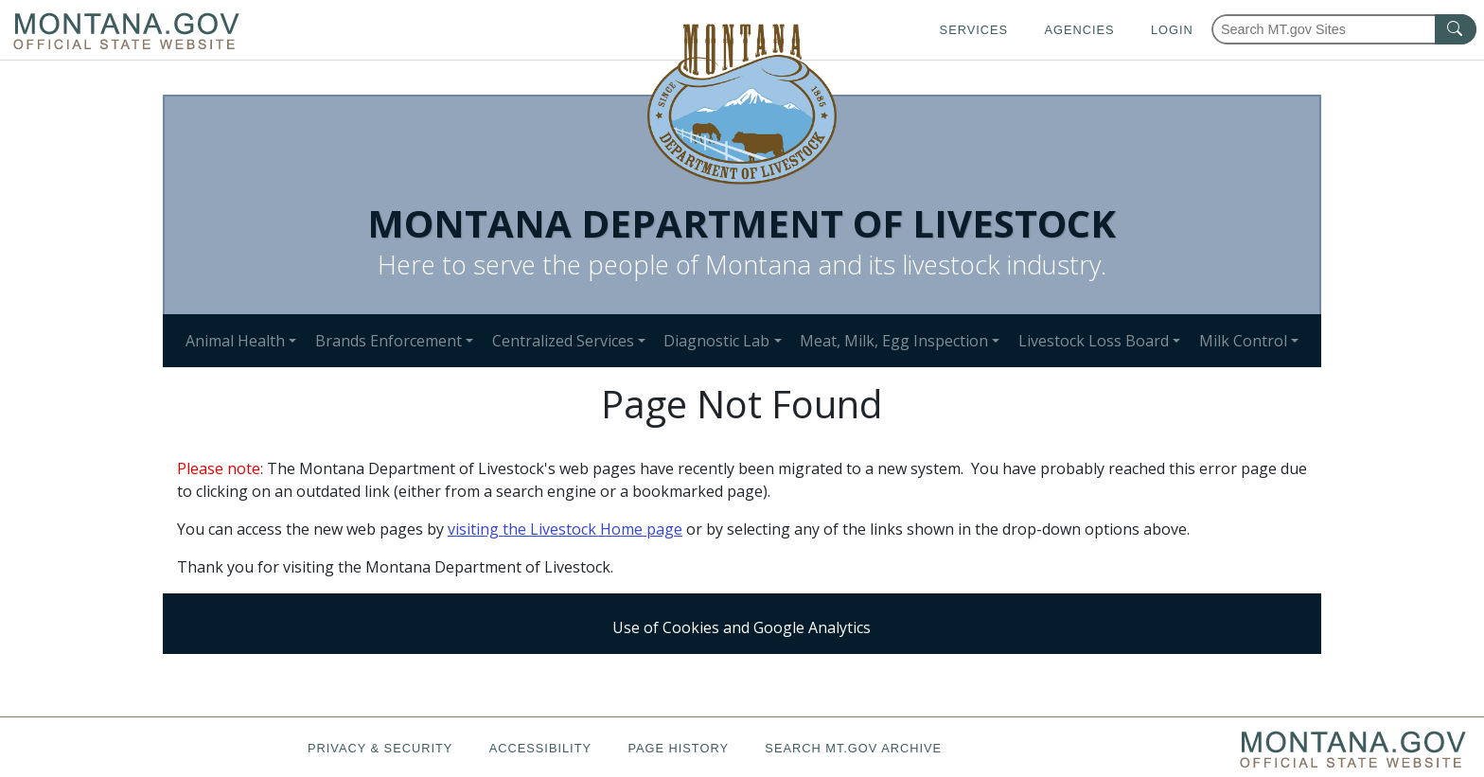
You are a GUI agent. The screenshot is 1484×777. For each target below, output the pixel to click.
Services (974, 30)
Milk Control (1243, 340)
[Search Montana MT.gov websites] (1343, 29)
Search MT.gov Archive (853, 748)
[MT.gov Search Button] (1455, 29)
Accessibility (540, 748)
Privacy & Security (380, 748)
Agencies (1079, 30)
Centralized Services (563, 340)
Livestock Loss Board (1093, 340)
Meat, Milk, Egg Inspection (894, 340)
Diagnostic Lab (716, 340)
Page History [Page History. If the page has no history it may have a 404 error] (678, 748)
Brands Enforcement (388, 340)
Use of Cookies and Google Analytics (741, 627)
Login (1172, 30)
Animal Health (235, 340)
